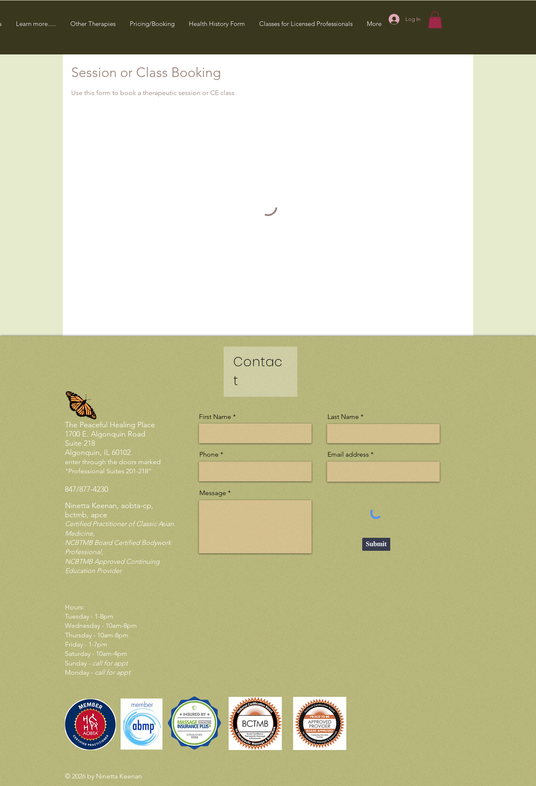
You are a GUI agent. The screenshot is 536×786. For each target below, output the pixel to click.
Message (212, 493)
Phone (209, 454)
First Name (215, 417)
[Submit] (376, 544)
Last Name (343, 417)
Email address (348, 454)
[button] (36, 23)
